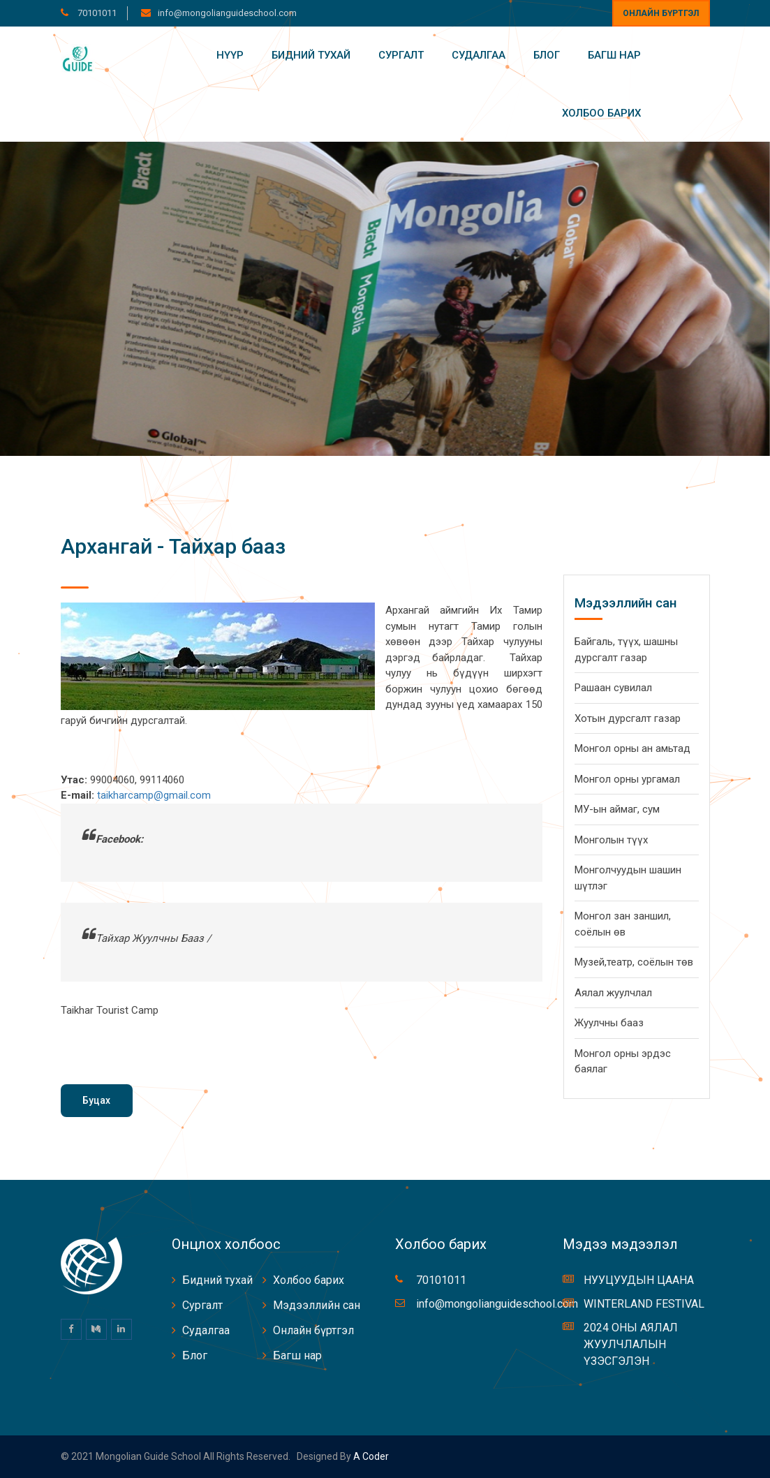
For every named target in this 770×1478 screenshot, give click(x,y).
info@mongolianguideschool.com (227, 13)
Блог (546, 55)
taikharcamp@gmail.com (154, 795)
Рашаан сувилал (613, 687)
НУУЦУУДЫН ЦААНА (639, 1280)
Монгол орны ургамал (627, 779)
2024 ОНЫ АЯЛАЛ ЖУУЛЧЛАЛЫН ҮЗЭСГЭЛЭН (631, 1344)
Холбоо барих (601, 113)
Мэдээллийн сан (316, 1305)
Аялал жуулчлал (613, 992)
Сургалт (401, 55)
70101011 (96, 13)
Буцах (96, 1100)
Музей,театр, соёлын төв (634, 962)
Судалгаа (478, 55)
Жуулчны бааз (609, 1023)
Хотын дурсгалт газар (628, 718)
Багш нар (614, 55)
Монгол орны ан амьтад (632, 748)
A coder (370, 1456)
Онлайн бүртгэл (661, 13)
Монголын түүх (611, 840)
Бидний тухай (311, 55)
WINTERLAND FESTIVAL (644, 1303)
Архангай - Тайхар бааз (173, 546)
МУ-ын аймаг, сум (617, 809)
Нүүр (230, 55)
